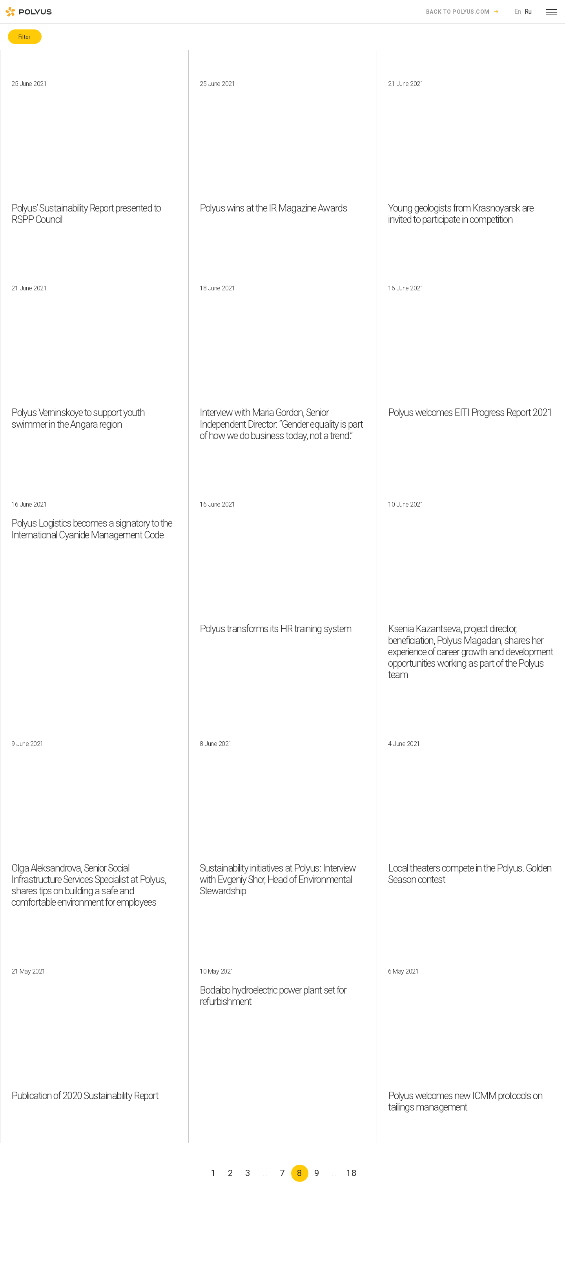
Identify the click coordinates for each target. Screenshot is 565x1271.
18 (351, 1173)
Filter (24, 37)
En (517, 11)
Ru (528, 11)
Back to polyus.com (458, 12)
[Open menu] (552, 12)
